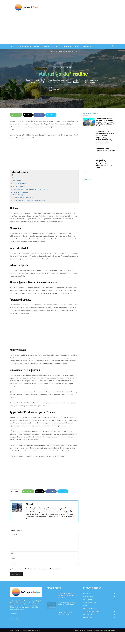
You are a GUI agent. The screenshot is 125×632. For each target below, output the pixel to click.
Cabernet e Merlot (19, 183)
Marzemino (17, 181)
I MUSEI (77, 46)
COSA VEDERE (25, 46)
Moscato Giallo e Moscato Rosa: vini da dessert (30, 189)
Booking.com (87, 179)
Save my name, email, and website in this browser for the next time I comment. (36, 569)
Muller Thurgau (18, 195)
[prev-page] (84, 172)
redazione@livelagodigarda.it (26, 613)
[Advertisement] (62, 29)
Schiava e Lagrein (19, 186)
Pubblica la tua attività (79, 630)
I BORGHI (67, 46)
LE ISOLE (87, 46)
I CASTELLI (56, 46)
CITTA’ (14, 46)
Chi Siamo (89, 630)
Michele (57, 89)
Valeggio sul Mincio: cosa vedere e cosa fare (105, 149)
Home (47, 51)
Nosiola (15, 178)
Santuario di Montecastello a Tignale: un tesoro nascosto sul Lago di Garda (104, 164)
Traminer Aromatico (20, 192)
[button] (112, 47)
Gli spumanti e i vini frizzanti (24, 198)
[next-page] (87, 172)
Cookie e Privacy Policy (100, 630)
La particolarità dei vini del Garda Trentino (29, 200)
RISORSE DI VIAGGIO (41, 46)
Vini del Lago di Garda (62, 68)
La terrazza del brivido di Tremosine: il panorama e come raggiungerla (68, 595)
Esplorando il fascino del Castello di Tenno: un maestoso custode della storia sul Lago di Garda (105, 122)
